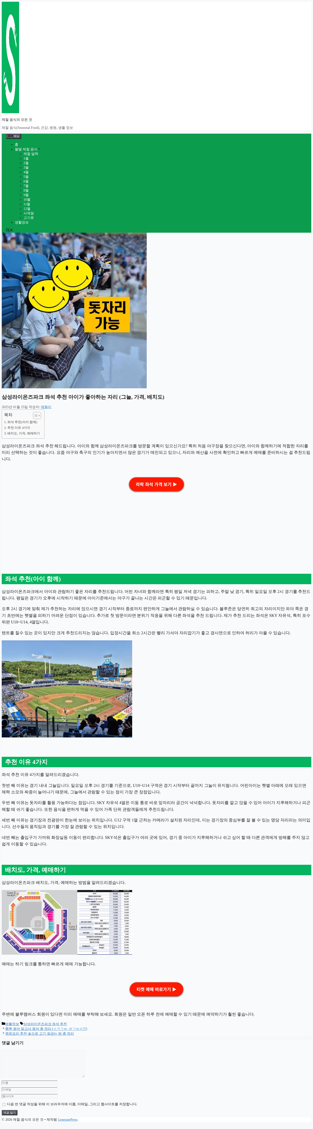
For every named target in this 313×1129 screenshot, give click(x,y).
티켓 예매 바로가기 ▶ (156, 989)
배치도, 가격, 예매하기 (23, 433)
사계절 (28, 213)
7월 (26, 186)
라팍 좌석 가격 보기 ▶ (156, 484)
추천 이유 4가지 (18, 427)
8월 (26, 190)
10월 (26, 199)
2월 (26, 163)
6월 (26, 181)
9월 (26, 195)
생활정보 (22, 222)
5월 (26, 176)
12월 (26, 208)
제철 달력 (30, 154)
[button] (9, 230)
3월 (26, 167)
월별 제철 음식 (28, 149)
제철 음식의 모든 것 (17, 119)
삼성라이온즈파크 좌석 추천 (45, 1024)
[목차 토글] (35, 415)
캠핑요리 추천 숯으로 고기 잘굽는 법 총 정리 (39, 1033)
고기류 (28, 218)
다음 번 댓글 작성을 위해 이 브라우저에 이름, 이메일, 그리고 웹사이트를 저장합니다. (72, 1109)
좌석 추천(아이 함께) (22, 422)
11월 (26, 204)
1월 (26, 158)
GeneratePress (68, 1125)
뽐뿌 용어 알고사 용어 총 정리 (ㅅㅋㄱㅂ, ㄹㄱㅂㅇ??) (46, 1029)
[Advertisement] (132, 525)
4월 (26, 172)
